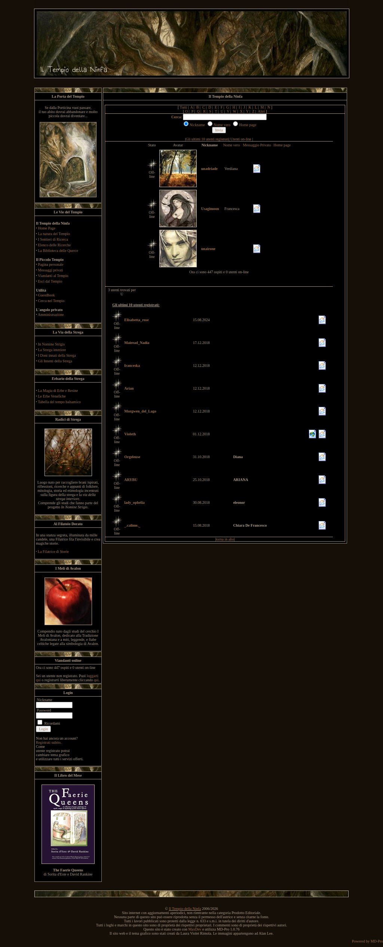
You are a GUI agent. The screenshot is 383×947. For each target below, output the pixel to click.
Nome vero (231, 145)
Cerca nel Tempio (51, 301)
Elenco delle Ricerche (54, 245)
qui (96, 680)
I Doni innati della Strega (57, 355)
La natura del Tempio (54, 234)
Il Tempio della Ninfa (185, 909)
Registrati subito (48, 742)
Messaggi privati (50, 270)
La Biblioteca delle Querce (58, 251)
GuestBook (46, 295)
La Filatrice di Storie (53, 551)
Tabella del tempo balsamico (59, 402)
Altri (261, 111)
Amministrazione (51, 315)
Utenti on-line (240, 139)
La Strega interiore (52, 350)
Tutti (183, 107)
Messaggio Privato (257, 145)
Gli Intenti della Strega (55, 361)
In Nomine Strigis (51, 344)
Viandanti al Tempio (53, 276)
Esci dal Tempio (50, 281)
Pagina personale (51, 264)
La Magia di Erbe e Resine (58, 391)
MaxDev (194, 929)
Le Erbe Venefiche (52, 396)
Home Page (46, 228)
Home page (282, 145)
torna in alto (225, 539)
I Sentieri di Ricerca (53, 239)
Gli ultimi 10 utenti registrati (207, 139)
